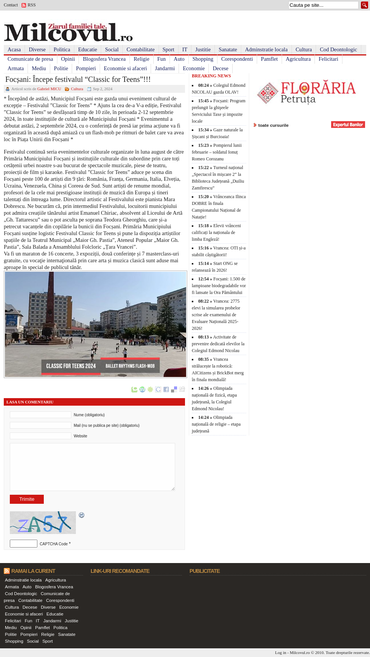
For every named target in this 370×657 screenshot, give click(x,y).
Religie (142, 59)
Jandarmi (165, 68)
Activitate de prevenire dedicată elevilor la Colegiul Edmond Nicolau (218, 343)
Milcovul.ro (300, 652)
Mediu (39, 68)
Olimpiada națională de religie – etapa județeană (216, 424)
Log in (281, 652)
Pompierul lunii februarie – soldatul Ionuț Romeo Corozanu (217, 152)
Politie (61, 68)
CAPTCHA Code (54, 544)
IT (185, 49)
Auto (179, 59)
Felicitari (328, 59)
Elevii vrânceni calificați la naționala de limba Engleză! (216, 232)
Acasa (14, 49)
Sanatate (228, 49)
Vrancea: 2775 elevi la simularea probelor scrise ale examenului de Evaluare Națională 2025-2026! (216, 314)
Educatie (87, 49)
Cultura (304, 49)
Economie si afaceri (125, 68)
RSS (31, 5)
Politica (62, 49)
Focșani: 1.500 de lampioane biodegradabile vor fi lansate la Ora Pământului (219, 285)
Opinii (68, 59)
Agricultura (298, 59)
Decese (220, 68)
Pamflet (269, 59)
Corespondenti (237, 59)
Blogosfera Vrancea (104, 59)
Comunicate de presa (30, 59)
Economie (194, 68)
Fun (161, 59)
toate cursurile (273, 125)
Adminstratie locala (266, 49)
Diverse (37, 49)
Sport (168, 49)
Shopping (203, 59)
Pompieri (86, 68)
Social (112, 49)
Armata (16, 68)
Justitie (203, 49)
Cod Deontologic (338, 49)
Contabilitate (140, 49)
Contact (11, 5)
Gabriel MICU (49, 88)
